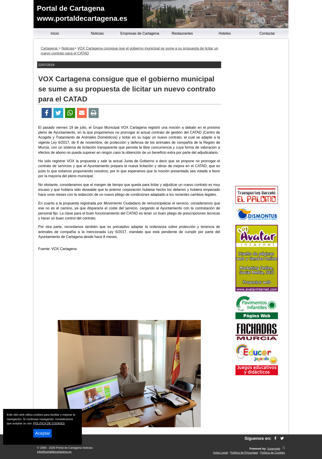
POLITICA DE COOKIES (49, 423)
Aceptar (42, 433)
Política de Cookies (272, 452)
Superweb (273, 448)
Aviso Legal (220, 452)
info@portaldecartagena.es (54, 451)
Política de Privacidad (244, 452)
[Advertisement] (129, 286)
